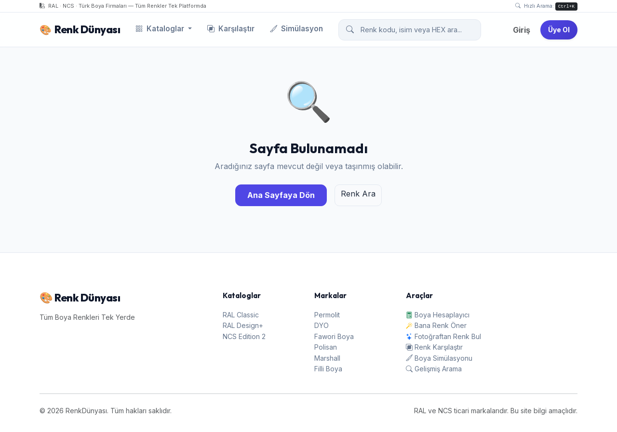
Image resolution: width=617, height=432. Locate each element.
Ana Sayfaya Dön (281, 195)
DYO (321, 325)
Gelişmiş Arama (434, 369)
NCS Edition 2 (244, 336)
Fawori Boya (334, 336)
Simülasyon (296, 28)
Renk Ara (358, 193)
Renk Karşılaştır (434, 347)
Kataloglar (160, 28)
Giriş (521, 30)
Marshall (327, 358)
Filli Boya (328, 369)
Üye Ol (559, 30)
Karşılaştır (231, 28)
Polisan (325, 347)
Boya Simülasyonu (439, 358)
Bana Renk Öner (436, 325)
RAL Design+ (243, 325)
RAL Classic (241, 315)
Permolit (327, 315)
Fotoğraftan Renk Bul (443, 336)
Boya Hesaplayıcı (437, 315)
